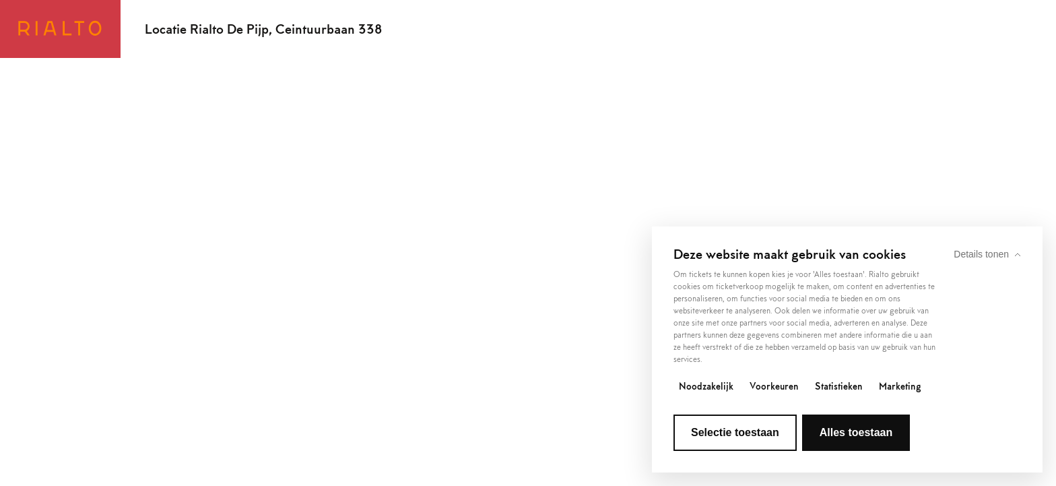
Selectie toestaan (735, 432)
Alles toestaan (856, 432)
